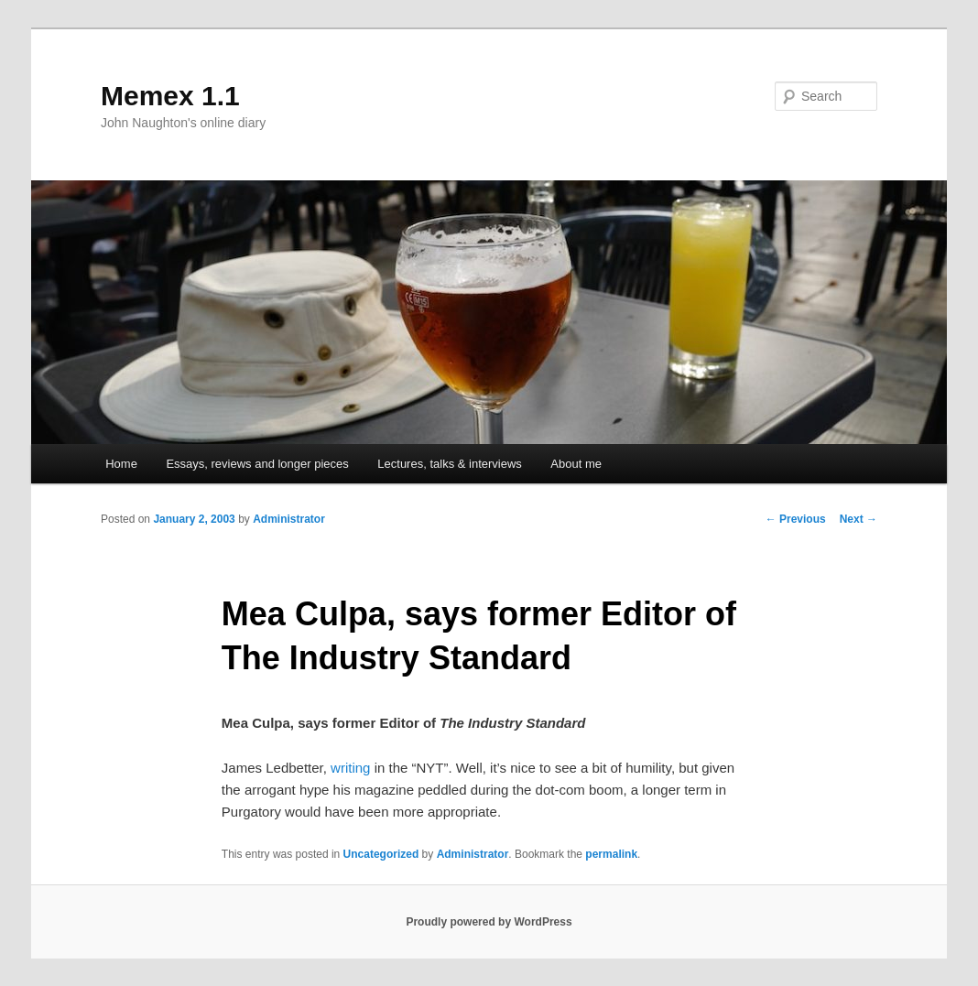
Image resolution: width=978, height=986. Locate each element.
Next (858, 519)
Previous (796, 519)
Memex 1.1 (170, 96)
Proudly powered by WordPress (488, 922)
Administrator (289, 519)
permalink (611, 854)
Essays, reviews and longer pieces (257, 464)
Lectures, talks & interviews (449, 464)
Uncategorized (381, 854)
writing (350, 767)
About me (576, 464)
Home (121, 464)
